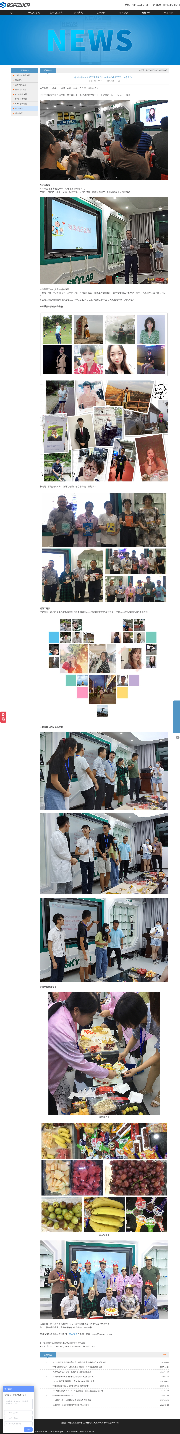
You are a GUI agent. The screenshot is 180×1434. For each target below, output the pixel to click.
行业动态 (19, 113)
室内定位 (19, 80)
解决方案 (78, 12)
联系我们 (168, 12)
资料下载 (146, 12)
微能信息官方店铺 (86, 1432)
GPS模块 (40, 1432)
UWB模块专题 (21, 104)
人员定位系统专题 (22, 75)
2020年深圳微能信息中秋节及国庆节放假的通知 (65, 1343)
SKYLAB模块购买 (52, 1432)
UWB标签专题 (21, 99)
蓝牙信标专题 (20, 90)
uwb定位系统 (34, 12)
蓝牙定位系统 (56, 12)
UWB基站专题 (21, 94)
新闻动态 (123, 12)
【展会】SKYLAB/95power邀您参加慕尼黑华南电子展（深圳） (71, 1346)
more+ (165, 1355)
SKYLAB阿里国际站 (69, 1432)
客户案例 (101, 12)
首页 (11, 12)
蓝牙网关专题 (20, 85)
